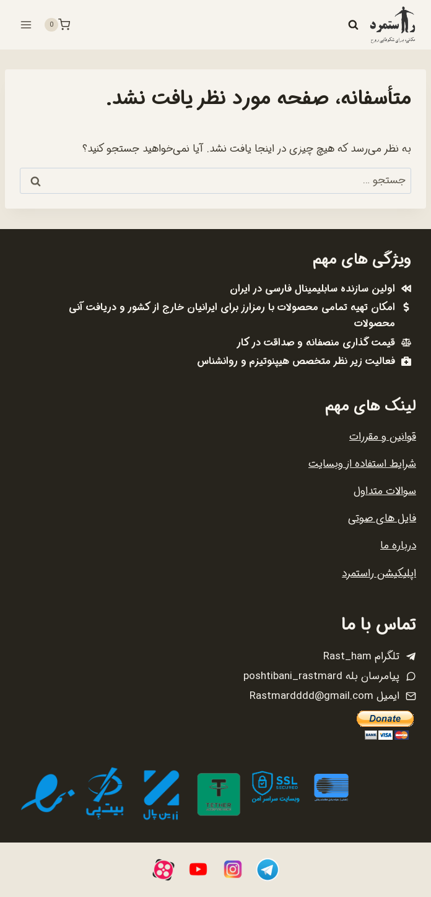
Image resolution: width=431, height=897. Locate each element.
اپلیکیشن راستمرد (379, 573)
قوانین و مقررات (382, 436)
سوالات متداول (385, 491)
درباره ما (398, 545)
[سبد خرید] (57, 25)
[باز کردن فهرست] (26, 24)
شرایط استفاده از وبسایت (362, 464)
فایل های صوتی (382, 518)
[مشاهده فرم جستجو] (353, 24)
